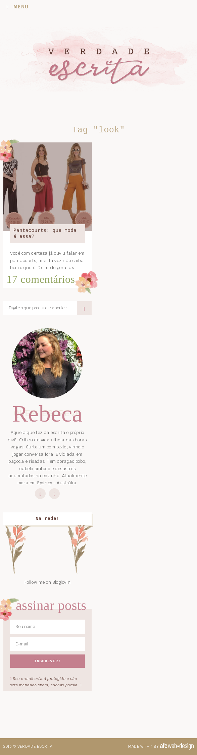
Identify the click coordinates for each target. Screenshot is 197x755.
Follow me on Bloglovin (47, 582)
